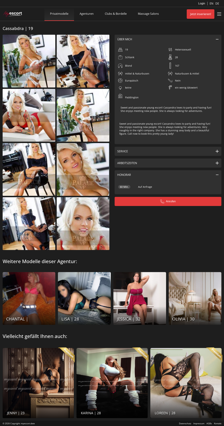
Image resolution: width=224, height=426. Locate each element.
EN (212, 3)
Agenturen (87, 14)
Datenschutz (185, 423)
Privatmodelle (59, 14)
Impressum (198, 423)
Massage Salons (148, 14)
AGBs (209, 423)
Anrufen (168, 201)
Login (201, 3)
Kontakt (217, 423)
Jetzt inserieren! (200, 14)
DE (217, 3)
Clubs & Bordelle (116, 14)
